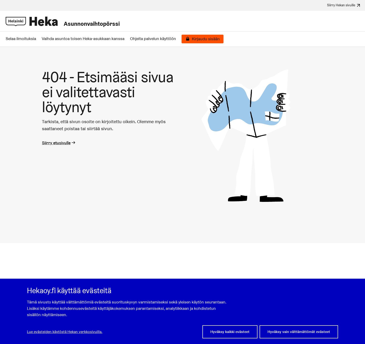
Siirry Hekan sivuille (344, 5)
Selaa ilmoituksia (21, 38)
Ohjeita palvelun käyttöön (153, 38)
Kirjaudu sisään (206, 39)
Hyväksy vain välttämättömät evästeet (299, 331)
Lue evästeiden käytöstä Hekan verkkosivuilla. (64, 331)
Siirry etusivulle (59, 142)
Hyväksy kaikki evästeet (230, 331)
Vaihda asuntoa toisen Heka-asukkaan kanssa (83, 38)
